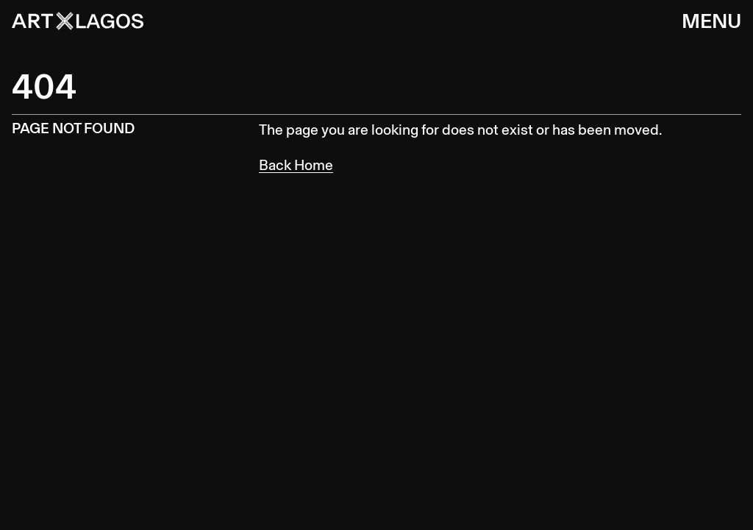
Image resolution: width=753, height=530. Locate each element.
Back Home (296, 165)
